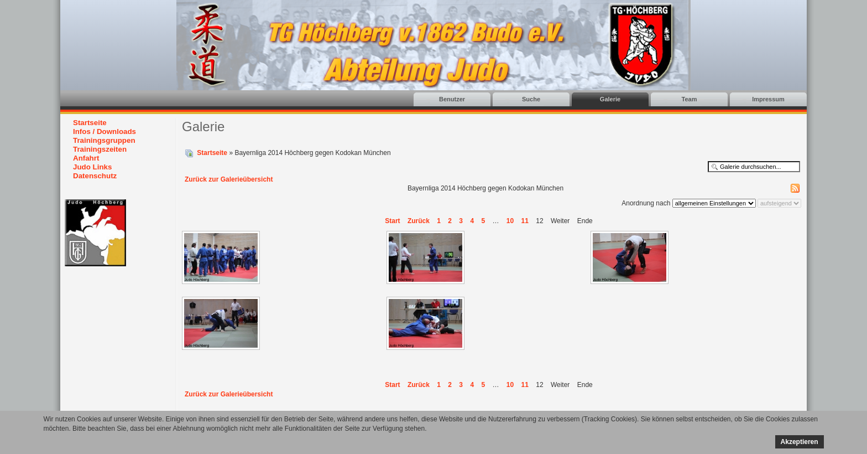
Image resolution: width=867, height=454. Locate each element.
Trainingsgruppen (104, 140)
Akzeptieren (799, 442)
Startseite (90, 122)
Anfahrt (86, 158)
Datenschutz (95, 176)
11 (525, 221)
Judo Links (92, 167)
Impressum (768, 99)
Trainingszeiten (100, 149)
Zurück (419, 221)
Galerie (610, 99)
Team (689, 99)
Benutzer (452, 99)
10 (510, 221)
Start (392, 221)
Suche (531, 99)
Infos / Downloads (104, 131)
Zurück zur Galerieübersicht (229, 179)
